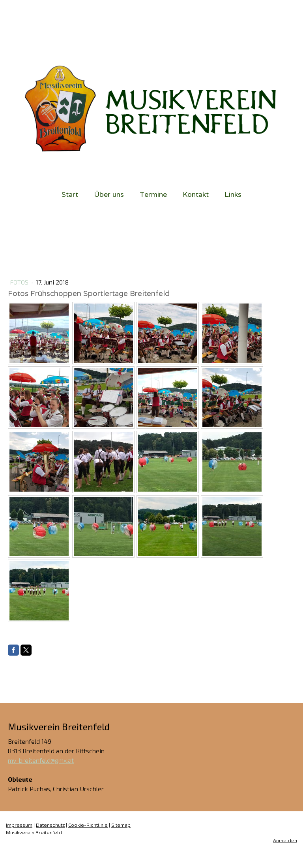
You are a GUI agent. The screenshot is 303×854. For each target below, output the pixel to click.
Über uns (109, 194)
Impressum (19, 825)
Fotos (20, 282)
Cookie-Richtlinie (88, 825)
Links (232, 194)
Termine (153, 194)
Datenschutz (50, 825)
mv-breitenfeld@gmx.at (41, 760)
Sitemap (121, 825)
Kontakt (196, 194)
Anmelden (285, 840)
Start (70, 194)
